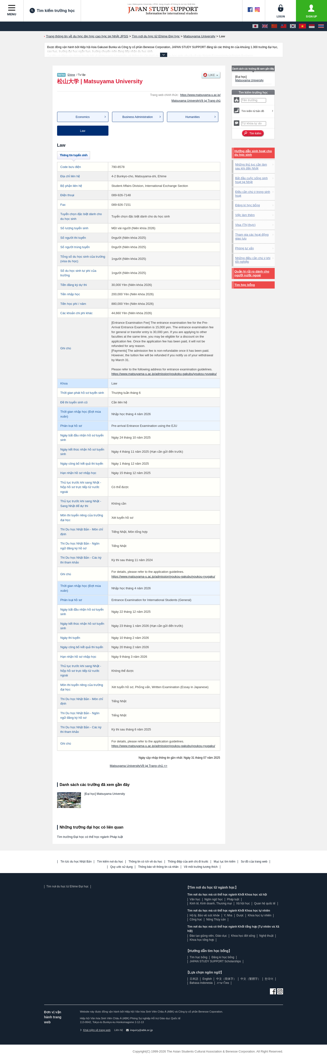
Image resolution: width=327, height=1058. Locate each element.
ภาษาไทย (223, 983)
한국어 (269, 978)
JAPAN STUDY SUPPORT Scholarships (215, 961)
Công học (196, 919)
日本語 (194, 978)
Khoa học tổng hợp (202, 939)
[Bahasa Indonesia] (311, 26)
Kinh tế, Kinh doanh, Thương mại (211, 903)
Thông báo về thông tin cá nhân (158, 867)
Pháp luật (233, 899)
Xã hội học (243, 903)
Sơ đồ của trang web (254, 861)
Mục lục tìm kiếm (225, 861)
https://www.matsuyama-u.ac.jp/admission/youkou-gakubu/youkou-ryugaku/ (163, 576)
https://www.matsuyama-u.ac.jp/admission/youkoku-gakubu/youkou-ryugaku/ (164, 374)
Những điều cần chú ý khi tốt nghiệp (252, 260)
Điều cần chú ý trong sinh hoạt (252, 193)
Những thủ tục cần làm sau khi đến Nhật (251, 166)
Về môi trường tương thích (201, 867)
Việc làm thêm (245, 215)
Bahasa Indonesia (201, 983)
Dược (240, 915)
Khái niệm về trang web (95, 1030)
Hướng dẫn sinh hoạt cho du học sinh (253, 153)
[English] (264, 26)
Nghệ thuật (266, 935)
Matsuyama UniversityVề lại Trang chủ (196, 100)
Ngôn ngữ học (213, 899)
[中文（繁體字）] (283, 26)
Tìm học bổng (245, 285)
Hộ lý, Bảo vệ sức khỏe (205, 915)
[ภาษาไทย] (321, 26)
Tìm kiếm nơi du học (110, 861)
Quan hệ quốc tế (265, 903)
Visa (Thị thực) (245, 225)
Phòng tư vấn (244, 248)
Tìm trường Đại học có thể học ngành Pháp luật (90, 837)
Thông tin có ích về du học (145, 861)
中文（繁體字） (251, 978)
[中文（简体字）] (274, 26)
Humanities (192, 117)
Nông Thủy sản (216, 919)
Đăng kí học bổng (247, 205)
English (207, 978)
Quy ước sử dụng (121, 867)
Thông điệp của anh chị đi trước (188, 861)
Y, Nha (228, 915)
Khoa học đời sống (243, 935)
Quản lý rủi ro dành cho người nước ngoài (252, 273)
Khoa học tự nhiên (259, 915)
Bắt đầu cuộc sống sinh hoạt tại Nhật (251, 180)
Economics (83, 117)
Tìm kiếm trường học (52, 10)
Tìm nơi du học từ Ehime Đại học (67, 886)
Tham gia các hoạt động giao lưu (252, 236)
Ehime (71, 74)
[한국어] (292, 26)
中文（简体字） (226, 978)
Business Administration (137, 117)
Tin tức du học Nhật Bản (76, 861)
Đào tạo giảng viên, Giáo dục (208, 935)
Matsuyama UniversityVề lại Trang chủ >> (138, 766)
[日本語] (255, 26)
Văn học (195, 899)
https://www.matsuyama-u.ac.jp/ (200, 95)
